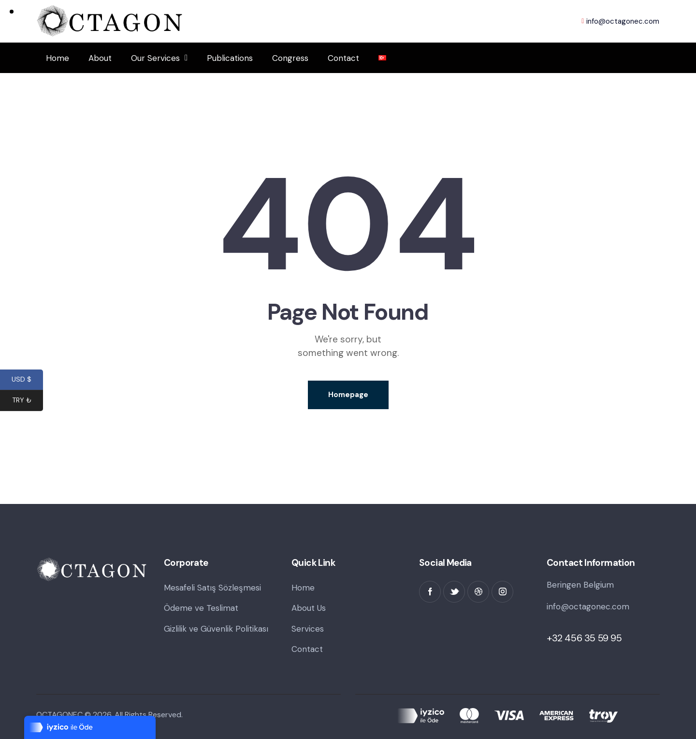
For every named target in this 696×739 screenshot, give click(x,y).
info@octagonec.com (588, 606)
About (100, 58)
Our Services (159, 58)
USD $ (27, 380)
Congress (290, 58)
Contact (343, 58)
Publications (230, 58)
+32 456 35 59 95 (584, 638)
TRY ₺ (28, 401)
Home (57, 58)
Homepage (348, 394)
